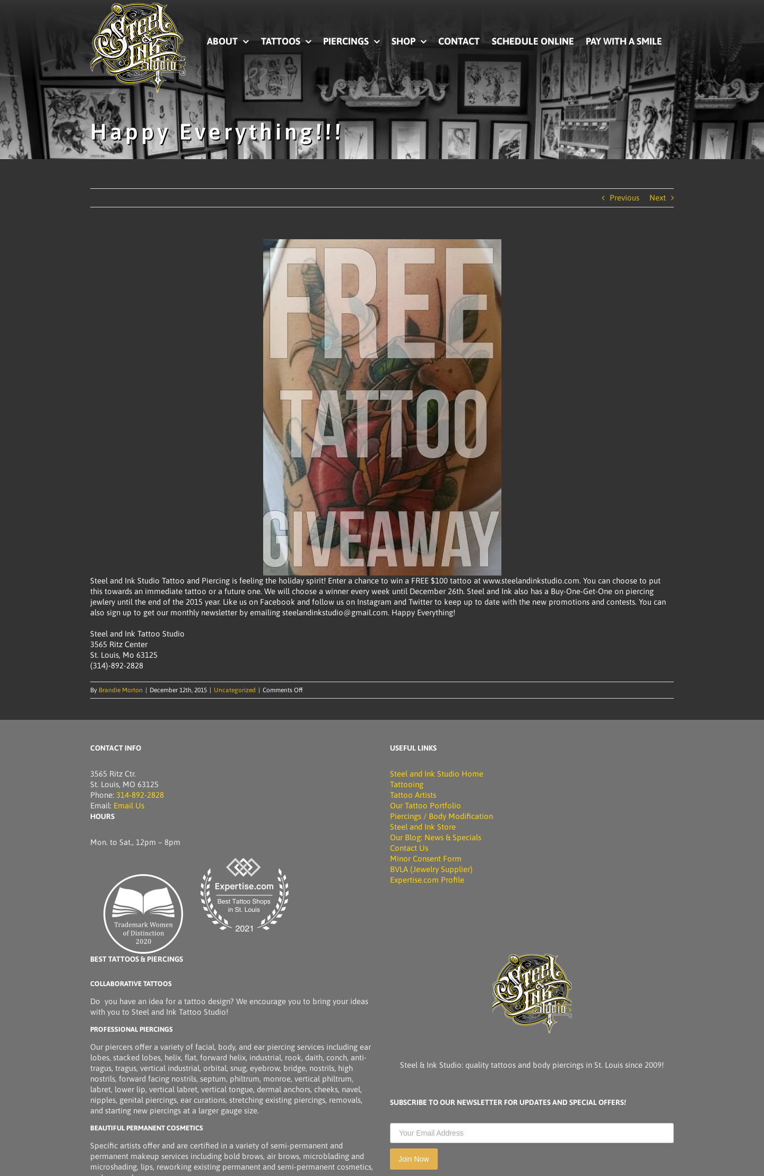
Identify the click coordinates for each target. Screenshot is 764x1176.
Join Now (413, 1159)
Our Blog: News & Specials (435, 837)
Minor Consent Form (426, 858)
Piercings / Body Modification (441, 816)
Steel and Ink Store (423, 826)
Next (657, 197)
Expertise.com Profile (427, 879)
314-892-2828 (140, 794)
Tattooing (406, 784)
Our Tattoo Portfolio (425, 805)
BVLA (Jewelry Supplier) (431, 869)
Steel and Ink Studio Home (436, 773)
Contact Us (409, 847)
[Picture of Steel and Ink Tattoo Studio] (138, 6)
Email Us (129, 805)
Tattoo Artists (413, 794)
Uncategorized (235, 690)
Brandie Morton (121, 690)
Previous (624, 197)
